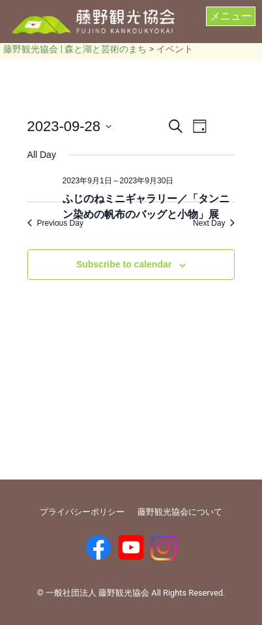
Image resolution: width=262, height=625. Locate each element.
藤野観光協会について (180, 512)
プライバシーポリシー (82, 512)
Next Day (214, 223)
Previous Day (55, 223)
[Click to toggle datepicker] (69, 126)
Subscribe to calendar (123, 264)
